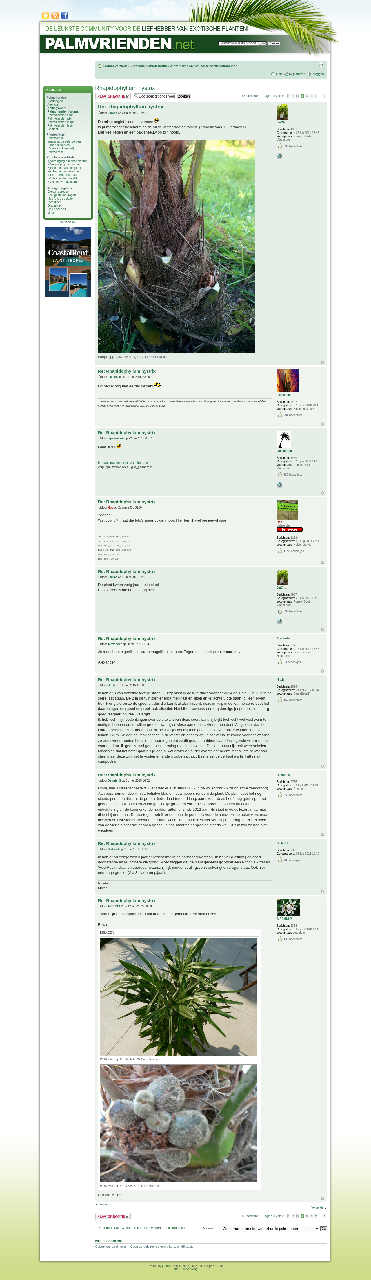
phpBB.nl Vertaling (185, 1269)
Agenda (52, 104)
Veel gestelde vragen (62, 195)
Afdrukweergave (321, 64)
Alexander (115, 644)
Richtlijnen (54, 202)
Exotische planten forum (148, 66)
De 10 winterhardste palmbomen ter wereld (62, 176)
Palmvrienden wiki (60, 118)
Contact (53, 129)
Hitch (111, 685)
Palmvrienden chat (60, 115)
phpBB (166, 1266)
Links (51, 212)
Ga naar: (209, 1228)
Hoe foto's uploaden (61, 198)
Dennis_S (114, 780)
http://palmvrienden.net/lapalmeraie (123, 462)
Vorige (103, 1204)
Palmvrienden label (60, 125)
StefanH (113, 849)
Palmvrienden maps (61, 122)
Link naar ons (57, 209)
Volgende (317, 1207)
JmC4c (112, 113)
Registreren (297, 74)
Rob (110, 507)
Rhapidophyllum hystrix (125, 88)
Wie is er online (108, 1241)
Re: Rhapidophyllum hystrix (130, 106)
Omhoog (322, 362)
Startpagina (55, 101)
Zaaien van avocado (64, 181)
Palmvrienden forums (63, 111)
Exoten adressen (59, 191)
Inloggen (318, 74)
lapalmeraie (116, 438)
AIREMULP (115, 906)
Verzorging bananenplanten (68, 161)
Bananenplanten (59, 145)
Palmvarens (55, 152)
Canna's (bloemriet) (61, 148)
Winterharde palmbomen (64, 141)
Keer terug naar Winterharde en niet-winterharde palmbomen (142, 1227)
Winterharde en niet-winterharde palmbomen (203, 66)
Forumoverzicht (115, 66)
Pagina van (272, 96)
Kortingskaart (57, 108)
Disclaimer (55, 205)
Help (279, 74)
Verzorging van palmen (65, 164)
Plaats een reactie (113, 96)
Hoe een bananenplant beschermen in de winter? (64, 169)
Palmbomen (56, 138)
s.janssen (114, 376)
